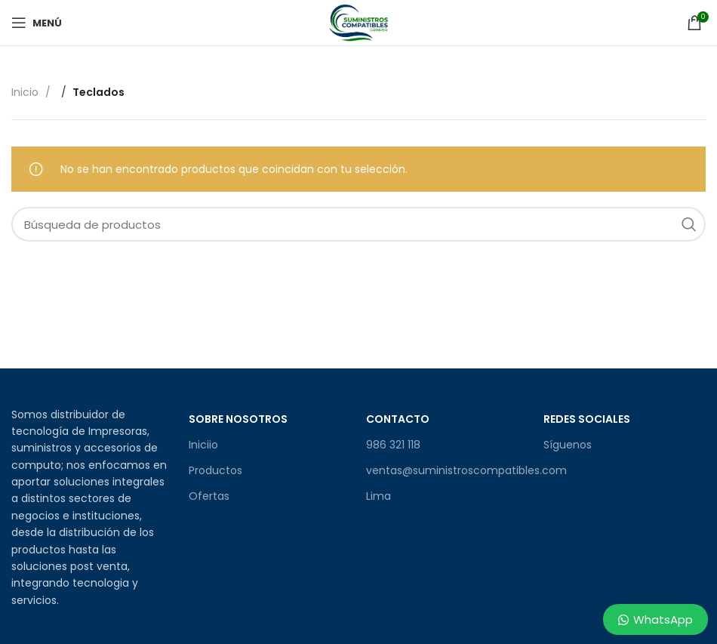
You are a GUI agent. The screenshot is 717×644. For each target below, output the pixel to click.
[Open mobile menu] (36, 23)
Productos (215, 470)
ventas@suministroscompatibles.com (447, 470)
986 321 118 (393, 444)
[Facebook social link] (551, 480)
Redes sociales (586, 419)
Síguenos (567, 444)
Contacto (397, 419)
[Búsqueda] (358, 224)
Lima (378, 496)
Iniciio (203, 444)
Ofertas (209, 496)
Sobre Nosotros (238, 419)
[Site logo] (358, 21)
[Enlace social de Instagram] (567, 480)
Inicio (26, 92)
